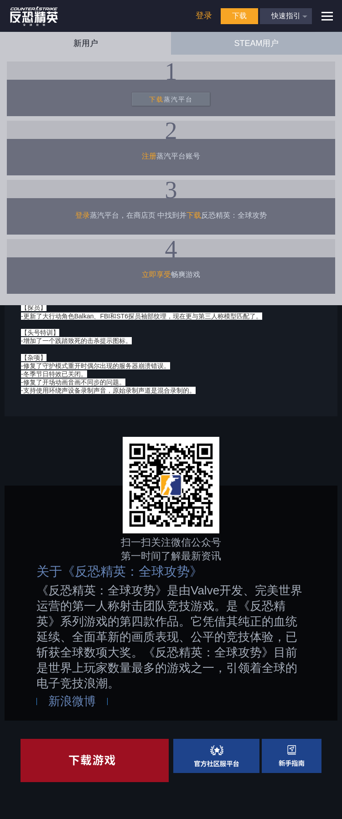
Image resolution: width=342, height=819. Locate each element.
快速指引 (286, 16)
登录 (204, 15)
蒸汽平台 (171, 99)
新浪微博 (72, 701)
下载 (239, 16)
